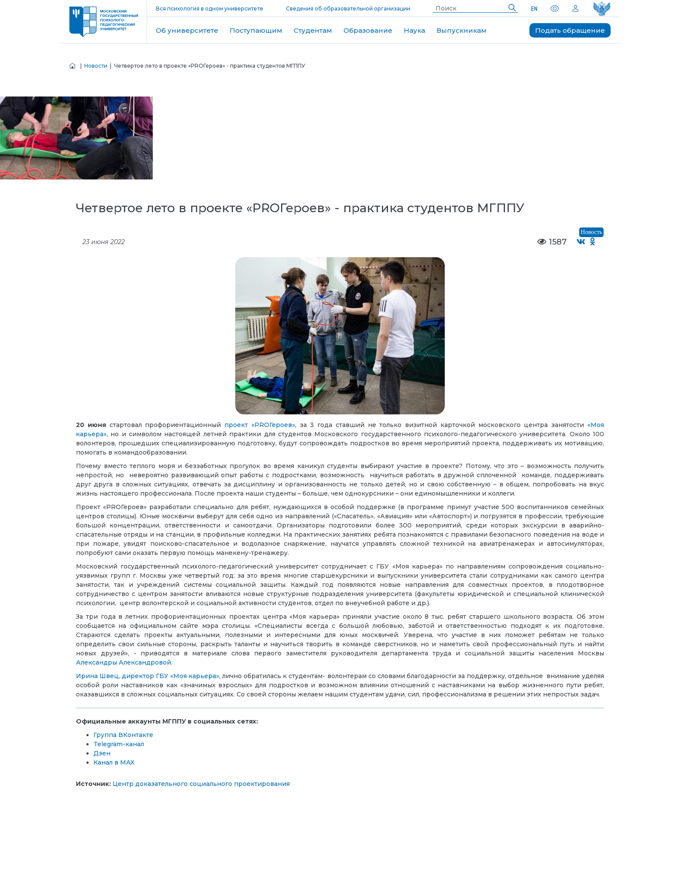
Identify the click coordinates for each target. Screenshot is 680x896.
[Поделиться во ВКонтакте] (581, 242)
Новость (591, 232)
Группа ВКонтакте (123, 735)
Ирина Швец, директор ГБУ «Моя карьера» (147, 676)
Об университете (187, 30)
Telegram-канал (118, 744)
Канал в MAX (113, 762)
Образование (367, 30)
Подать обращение (570, 30)
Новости (95, 65)
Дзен (101, 753)
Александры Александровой (123, 662)
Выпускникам (461, 30)
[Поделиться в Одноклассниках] (593, 242)
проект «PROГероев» (259, 425)
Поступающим (256, 30)
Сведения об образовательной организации (348, 8)
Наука (414, 30)
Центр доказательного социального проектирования (201, 784)
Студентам (313, 30)
